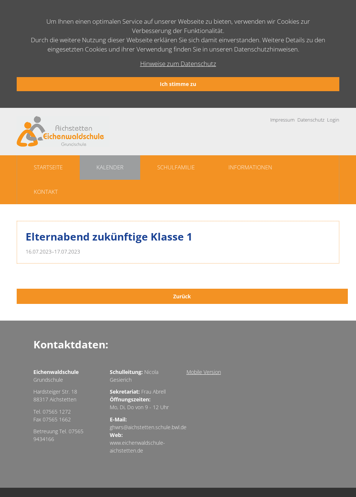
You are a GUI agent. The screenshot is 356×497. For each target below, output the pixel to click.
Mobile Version (204, 371)
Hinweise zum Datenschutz (178, 63)
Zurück (182, 296)
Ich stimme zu (178, 83)
